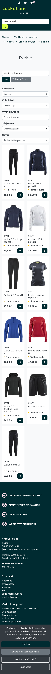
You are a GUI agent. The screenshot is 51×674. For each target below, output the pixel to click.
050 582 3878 (18, 555)
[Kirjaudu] (19, 3)
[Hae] (25, 21)
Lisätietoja (25, 667)
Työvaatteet (9, 584)
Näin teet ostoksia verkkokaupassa (20, 608)
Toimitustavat (9, 615)
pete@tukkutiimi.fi (18, 558)
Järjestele (8, 123)
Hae (6, 79)
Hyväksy (25, 644)
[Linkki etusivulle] (14, 8)
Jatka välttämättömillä (25, 651)
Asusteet (7, 587)
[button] (25, 117)
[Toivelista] (25, 3)
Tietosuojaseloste (11, 621)
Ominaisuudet (10, 111)
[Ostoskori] (31, 3)
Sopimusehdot (9, 611)
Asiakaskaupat (10, 597)
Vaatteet (7, 580)
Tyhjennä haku (20, 79)
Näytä (5, 135)
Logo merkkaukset (12, 593)
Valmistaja (8, 100)
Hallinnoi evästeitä (25, 659)
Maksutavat (8, 618)
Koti (4, 590)
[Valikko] (25, 13)
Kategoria (8, 88)
